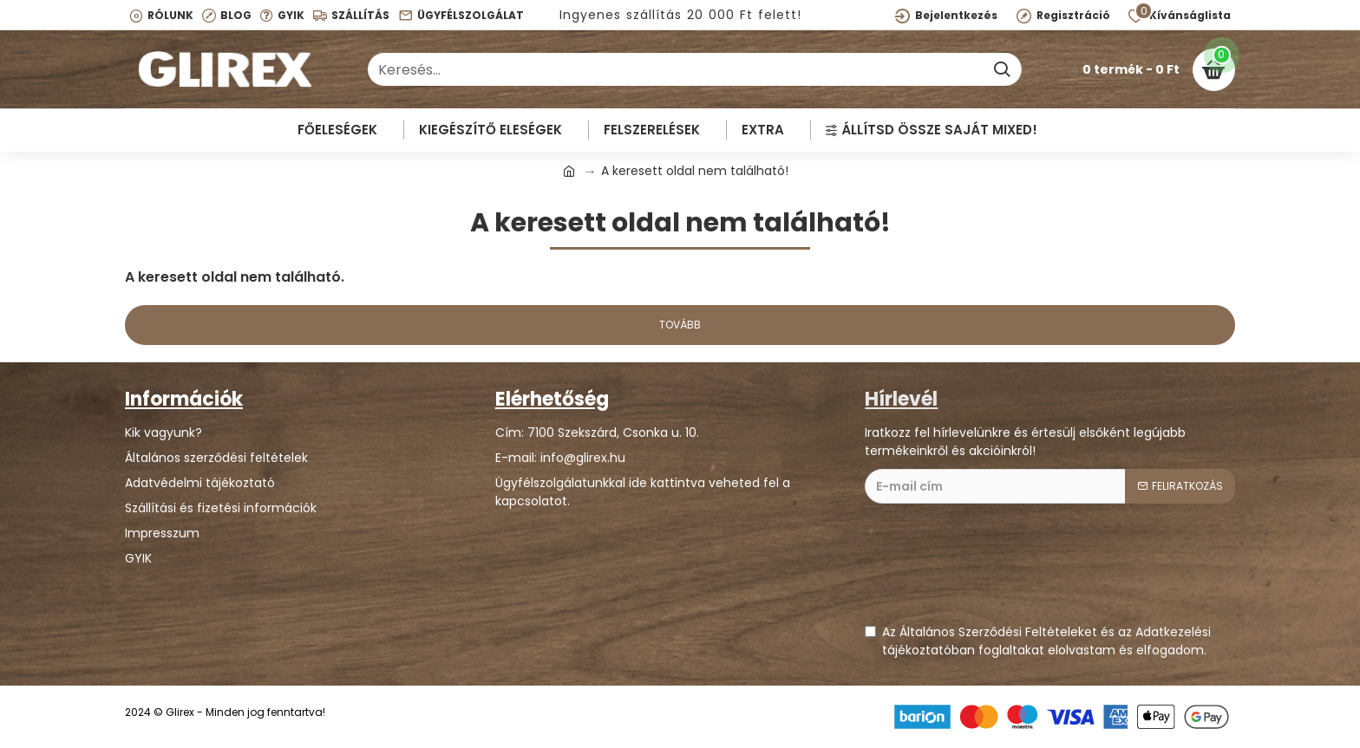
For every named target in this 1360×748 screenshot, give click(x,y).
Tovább (680, 324)
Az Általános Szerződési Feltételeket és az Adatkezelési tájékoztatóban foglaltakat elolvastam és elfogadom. (1038, 641)
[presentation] (996, 572)
